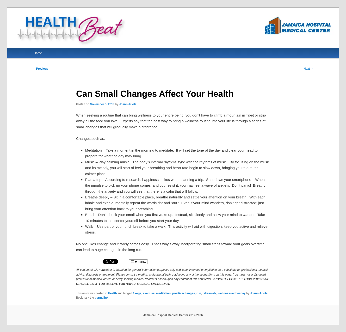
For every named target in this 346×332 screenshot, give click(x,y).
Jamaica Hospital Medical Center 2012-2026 (173, 315)
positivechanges (183, 293)
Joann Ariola (127, 104)
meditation (163, 293)
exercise (148, 293)
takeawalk (209, 293)
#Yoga (137, 293)
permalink (101, 297)
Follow (138, 262)
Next (309, 68)
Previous (40, 68)
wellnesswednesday (232, 293)
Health (112, 293)
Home (38, 53)
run (199, 293)
